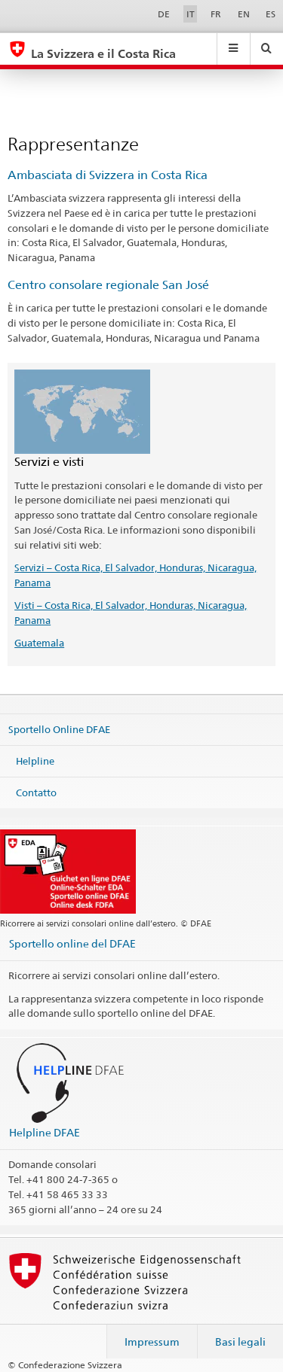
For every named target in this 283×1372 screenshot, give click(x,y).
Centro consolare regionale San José (108, 285)
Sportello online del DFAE (72, 943)
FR (216, 14)
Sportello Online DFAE (59, 729)
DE (164, 14)
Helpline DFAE (44, 1132)
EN (244, 14)
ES (270, 14)
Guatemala (39, 643)
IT (190, 14)
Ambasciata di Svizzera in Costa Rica (108, 175)
